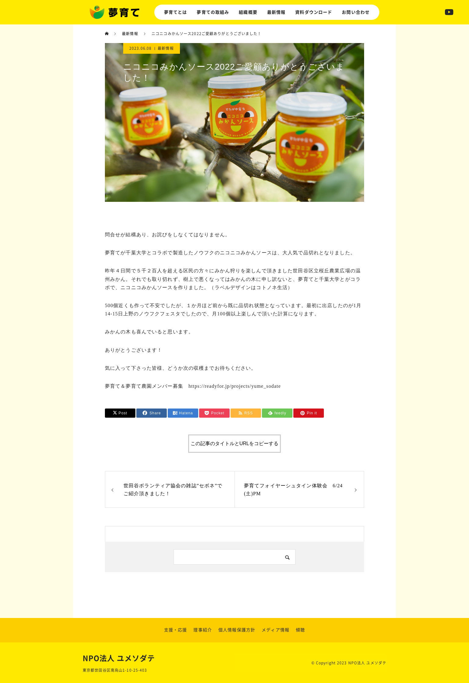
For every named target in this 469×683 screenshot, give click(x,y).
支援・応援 (175, 630)
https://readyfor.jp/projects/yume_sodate (234, 386)
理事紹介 (202, 630)
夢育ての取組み (213, 12)
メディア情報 (275, 630)
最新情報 (276, 12)
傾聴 (300, 630)
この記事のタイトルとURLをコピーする (234, 443)
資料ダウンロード (313, 12)
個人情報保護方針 (236, 630)
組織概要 (248, 12)
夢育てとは (175, 12)
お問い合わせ (356, 12)
